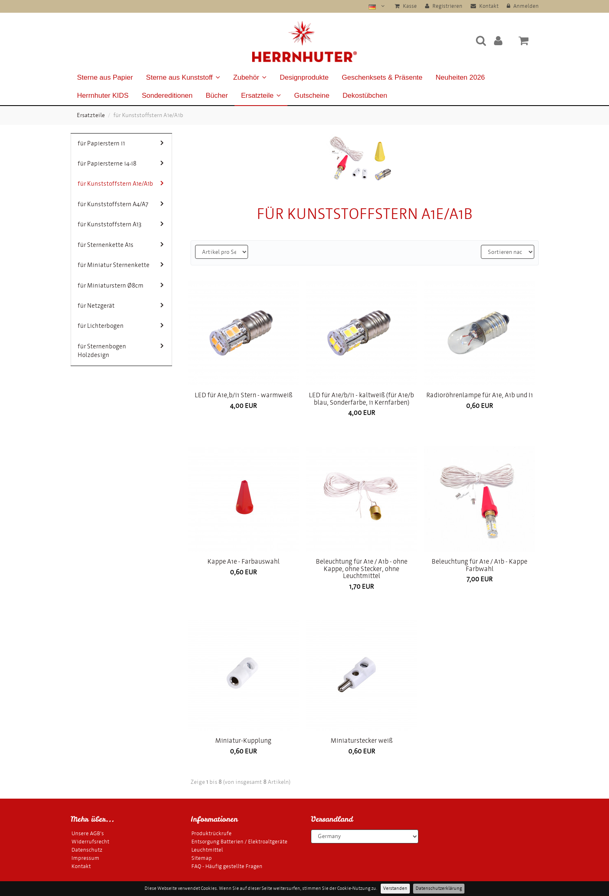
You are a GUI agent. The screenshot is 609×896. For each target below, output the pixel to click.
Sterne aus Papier (105, 77)
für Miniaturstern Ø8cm (120, 285)
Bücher (217, 95)
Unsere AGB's (87, 833)
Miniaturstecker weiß (362, 740)
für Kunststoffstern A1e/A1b (120, 183)
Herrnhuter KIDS (103, 95)
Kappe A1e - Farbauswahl (243, 561)
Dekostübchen (364, 95)
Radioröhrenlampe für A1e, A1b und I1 (479, 395)
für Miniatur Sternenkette (120, 265)
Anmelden (523, 6)
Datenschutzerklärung (439, 888)
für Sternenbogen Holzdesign (120, 350)
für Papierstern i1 (120, 143)
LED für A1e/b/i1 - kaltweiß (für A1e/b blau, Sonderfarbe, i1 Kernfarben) (361, 398)
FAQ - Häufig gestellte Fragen (226, 866)
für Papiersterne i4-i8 (120, 163)
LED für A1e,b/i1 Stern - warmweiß (243, 395)
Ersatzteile (261, 95)
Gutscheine (311, 95)
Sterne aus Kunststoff (183, 77)
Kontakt (485, 6)
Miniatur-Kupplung (243, 740)
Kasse (406, 6)
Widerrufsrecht (90, 841)
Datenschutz (86, 850)
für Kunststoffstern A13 (120, 224)
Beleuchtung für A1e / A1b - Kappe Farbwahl (479, 565)
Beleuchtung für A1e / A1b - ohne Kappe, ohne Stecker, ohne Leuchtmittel (361, 568)
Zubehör (250, 77)
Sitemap (201, 858)
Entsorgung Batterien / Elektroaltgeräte (239, 841)
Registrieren (443, 6)
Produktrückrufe (211, 833)
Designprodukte (304, 77)
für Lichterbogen (120, 325)
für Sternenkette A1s (120, 245)
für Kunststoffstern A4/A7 (120, 204)
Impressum (85, 858)
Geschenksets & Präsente (382, 77)
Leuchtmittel (207, 850)
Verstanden (395, 888)
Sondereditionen (167, 95)
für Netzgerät (120, 305)
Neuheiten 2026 (460, 77)
